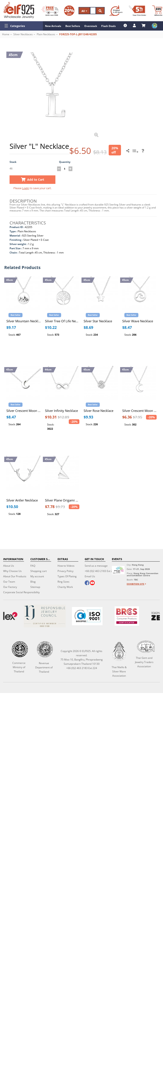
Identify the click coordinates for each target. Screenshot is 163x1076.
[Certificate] (44, 616)
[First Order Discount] (137, 10)
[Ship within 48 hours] (116, 10)
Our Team (9, 581)
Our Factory (10, 587)
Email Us (90, 576)
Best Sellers (72, 26)
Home (5, 34)
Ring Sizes (63, 581)
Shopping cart (38, 571)
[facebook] (87, 583)
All (84, 11)
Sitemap (35, 587)
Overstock (90, 26)
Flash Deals (108, 26)
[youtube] (92, 583)
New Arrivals (53, 26)
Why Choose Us (12, 571)
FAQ (32, 566)
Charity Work (65, 587)
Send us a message (96, 566)
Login (25, 188)
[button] (21, 26)
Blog (33, 581)
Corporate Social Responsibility (21, 592)
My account (37, 576)
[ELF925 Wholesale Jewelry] (19, 10)
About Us (8, 566)
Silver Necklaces (23, 34)
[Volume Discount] (69, 10)
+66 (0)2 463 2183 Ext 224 (100, 571)
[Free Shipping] (50, 10)
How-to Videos (66, 566)
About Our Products (14, 576)
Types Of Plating (67, 576)
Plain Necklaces (46, 34)
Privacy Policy (65, 571)
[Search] (93, 10)
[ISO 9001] (87, 616)
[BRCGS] (126, 616)
